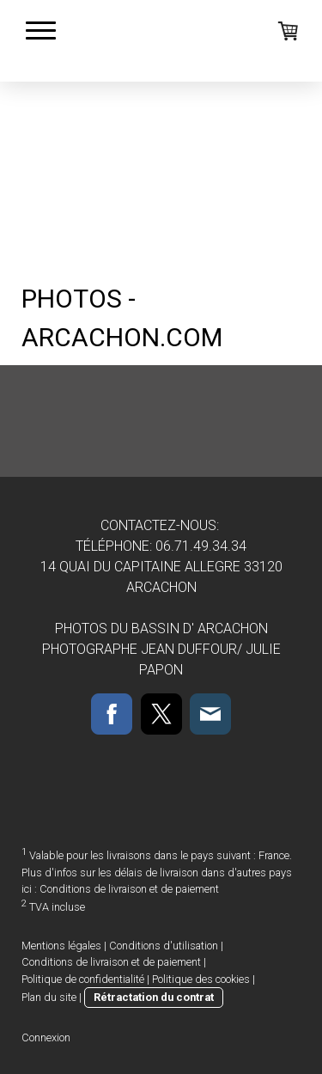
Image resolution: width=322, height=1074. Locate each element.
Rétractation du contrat (154, 997)
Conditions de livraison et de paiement (129, 888)
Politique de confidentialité (82, 979)
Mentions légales (61, 945)
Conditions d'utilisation (163, 945)
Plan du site (48, 997)
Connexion (45, 1037)
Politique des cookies (201, 979)
